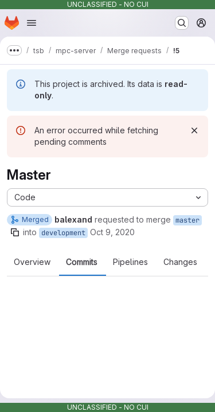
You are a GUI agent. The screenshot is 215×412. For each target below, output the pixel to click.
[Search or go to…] (182, 23)
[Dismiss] (194, 130)
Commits (81, 262)
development (63, 232)
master (187, 220)
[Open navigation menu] (31, 23)
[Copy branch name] (15, 232)
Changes (180, 262)
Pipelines (130, 262)
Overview (32, 262)
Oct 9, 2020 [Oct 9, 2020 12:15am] (112, 232)
